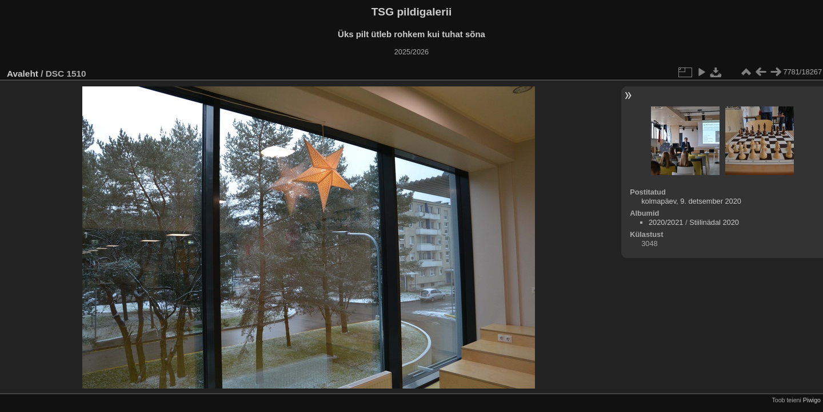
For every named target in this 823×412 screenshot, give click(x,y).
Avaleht (22, 73)
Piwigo (812, 400)
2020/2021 (666, 222)
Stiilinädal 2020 (714, 222)
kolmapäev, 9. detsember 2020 (691, 201)
